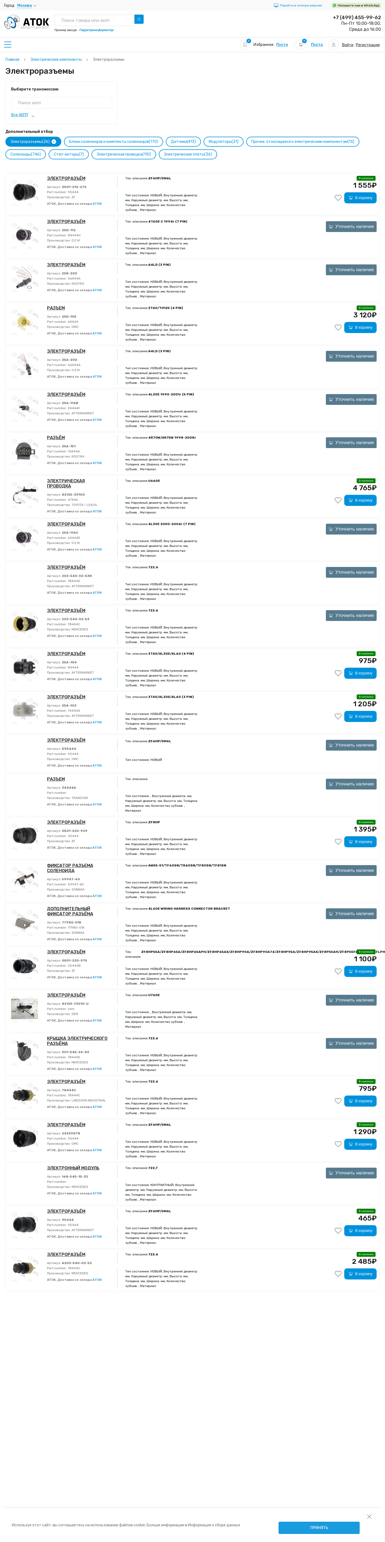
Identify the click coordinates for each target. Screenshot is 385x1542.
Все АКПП (19, 115)
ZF (73, 197)
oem (71, 1009)
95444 (73, 192)
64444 (72, 322)
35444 (73, 836)
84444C (74, 235)
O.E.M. (75, 240)
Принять (319, 1528)
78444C (73, 624)
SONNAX (78, 889)
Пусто (282, 44)
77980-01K (76, 927)
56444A (73, 278)
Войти (347, 45)
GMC (75, 327)
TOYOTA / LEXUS (84, 505)
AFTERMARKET (82, 413)
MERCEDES (79, 629)
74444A (73, 711)
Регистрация (368, 45)
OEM (74, 1014)
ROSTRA (77, 283)
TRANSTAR (79, 798)
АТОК (97, 204)
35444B (74, 965)
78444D (73, 581)
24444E (73, 538)
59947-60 (75, 884)
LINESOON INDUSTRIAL (88, 1100)
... (33, 115)
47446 (72, 500)
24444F (73, 408)
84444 (73, 667)
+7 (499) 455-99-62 (357, 18)
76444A (73, 451)
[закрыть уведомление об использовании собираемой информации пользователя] (369, 1516)
